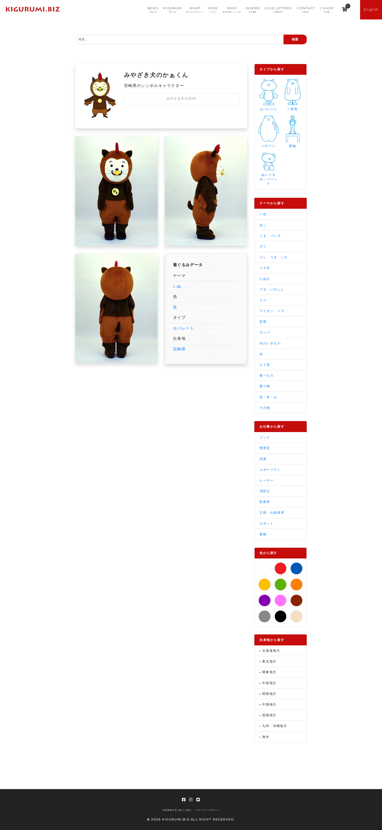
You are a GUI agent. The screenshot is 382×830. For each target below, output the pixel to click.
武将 (263, 459)
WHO (232, 9)
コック (264, 437)
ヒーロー (266, 480)
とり (263, 300)
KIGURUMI (172, 9)
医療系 (264, 502)
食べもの (266, 375)
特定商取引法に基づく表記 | (177, 810)
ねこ (263, 225)
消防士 (264, 491)
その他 (264, 408)
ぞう (263, 246)
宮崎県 (179, 349)
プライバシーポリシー (207, 810)
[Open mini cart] (345, 8)
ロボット (266, 523)
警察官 (264, 448)
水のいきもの (270, 343)
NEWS (153, 9)
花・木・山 (268, 397)
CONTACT (306, 9)
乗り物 (264, 386)
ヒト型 (264, 365)
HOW (213, 9)
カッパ (264, 332)
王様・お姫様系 (271, 512)
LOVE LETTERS (278, 9)
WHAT (195, 9)
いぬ (177, 286)
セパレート (183, 328)
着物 (263, 534)
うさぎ (264, 268)
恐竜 (263, 321)
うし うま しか (273, 257)
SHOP (327, 9)
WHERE (253, 9)
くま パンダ (270, 235)
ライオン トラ (271, 311)
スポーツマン (270, 470)
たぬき (264, 279)
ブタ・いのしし (271, 289)
